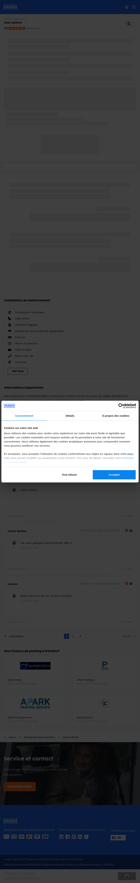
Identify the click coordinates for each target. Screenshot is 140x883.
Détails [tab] (70, 415)
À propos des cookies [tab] (115, 415)
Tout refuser (69, 474)
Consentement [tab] (24, 415)
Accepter (114, 474)
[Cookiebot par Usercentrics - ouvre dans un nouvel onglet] (121, 405)
